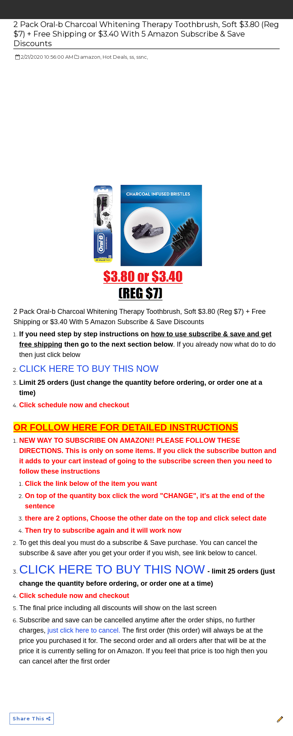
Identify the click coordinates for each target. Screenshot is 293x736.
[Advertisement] (77, 122)
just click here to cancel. (83, 630)
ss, (132, 57)
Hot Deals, (115, 57)
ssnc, (142, 57)
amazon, (90, 57)
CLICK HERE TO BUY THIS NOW (88, 368)
